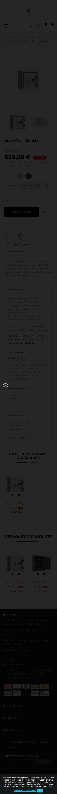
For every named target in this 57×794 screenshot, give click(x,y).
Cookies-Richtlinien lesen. (25, 791)
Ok (40, 791)
